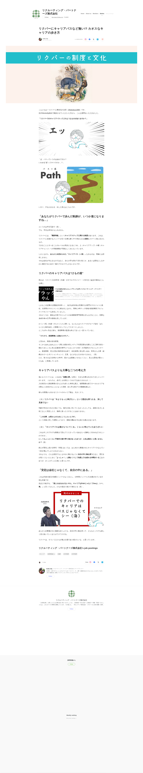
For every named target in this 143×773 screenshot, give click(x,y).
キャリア (42, 554)
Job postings (110, 13)
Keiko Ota (45, 38)
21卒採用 (66, 554)
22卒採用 (74, 554)
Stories (102, 13)
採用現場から (51, 554)
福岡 (59, 554)
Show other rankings (71, 718)
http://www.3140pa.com (57, 17)
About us (88, 13)
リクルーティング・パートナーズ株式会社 (59, 12)
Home (82, 13)
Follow (46, 17)
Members (95, 13)
